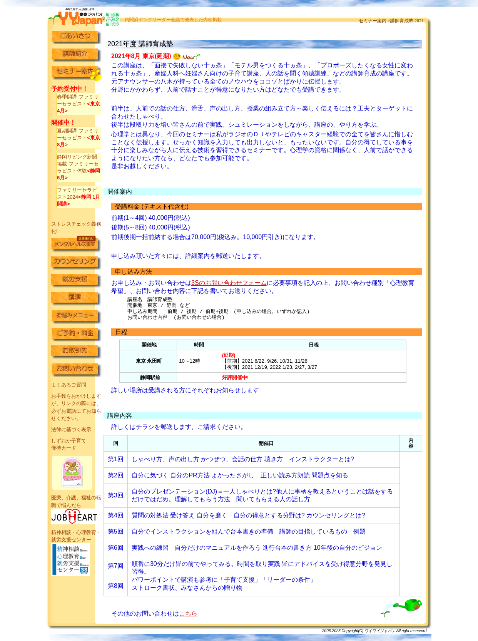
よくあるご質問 (68, 385)
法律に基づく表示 (71, 429)
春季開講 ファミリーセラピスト (78, 104)
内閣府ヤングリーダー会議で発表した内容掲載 (173, 19)
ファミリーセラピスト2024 (78, 197)
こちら (188, 613)
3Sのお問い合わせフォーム (229, 282)
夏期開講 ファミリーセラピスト (78, 137)
